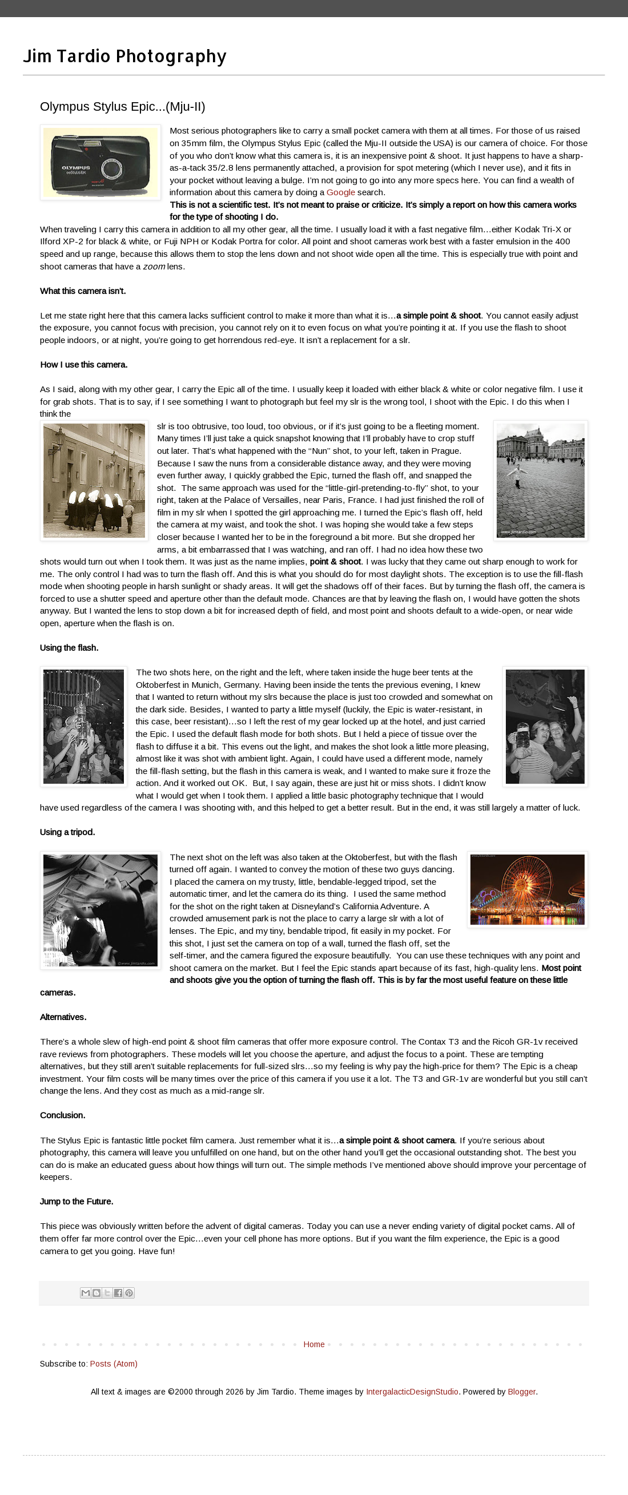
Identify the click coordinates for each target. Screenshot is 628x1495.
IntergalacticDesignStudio (412, 1391)
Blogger (522, 1391)
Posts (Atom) (114, 1363)
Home (314, 1344)
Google (339, 192)
